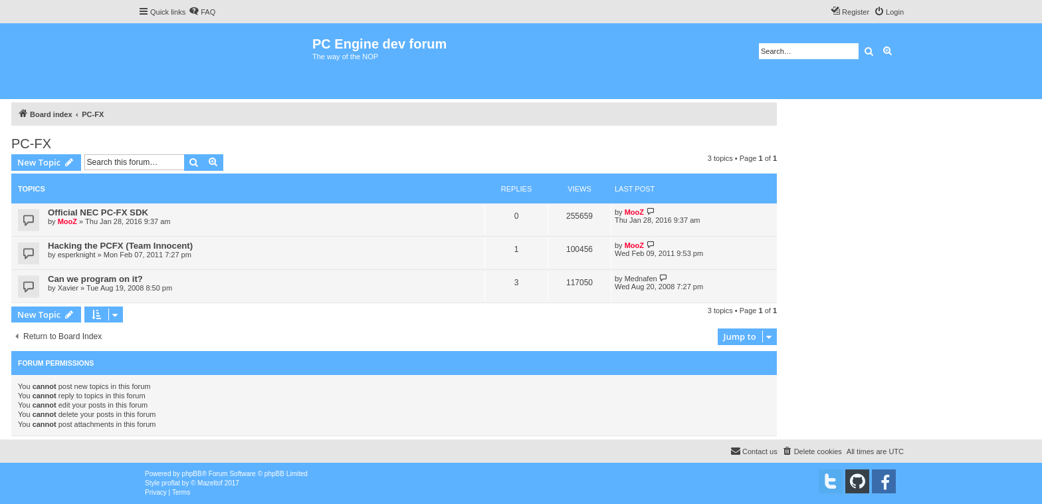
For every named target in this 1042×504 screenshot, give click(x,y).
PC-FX (31, 143)
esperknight (77, 255)
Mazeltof (210, 483)
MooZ (67, 221)
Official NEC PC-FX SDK (98, 212)
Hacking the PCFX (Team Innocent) (120, 246)
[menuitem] (202, 12)
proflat (170, 483)
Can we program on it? (95, 279)
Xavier (68, 288)
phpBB (192, 473)
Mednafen (641, 279)
